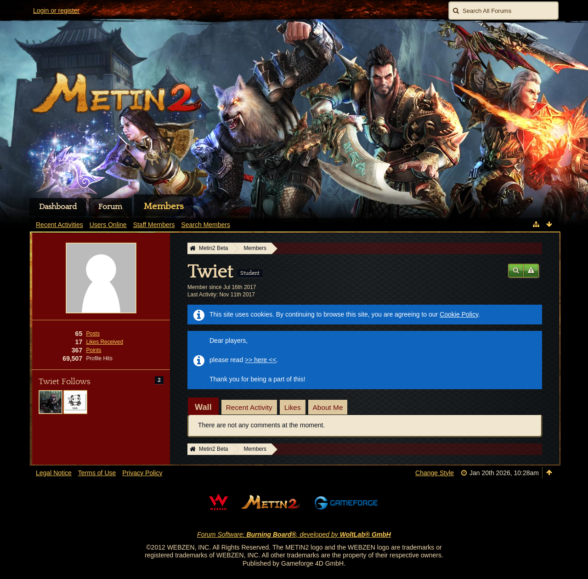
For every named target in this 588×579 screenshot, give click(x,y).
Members (164, 206)
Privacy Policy (142, 473)
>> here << (261, 359)
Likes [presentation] (292, 407)
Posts (93, 333)
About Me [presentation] (328, 407)
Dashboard (58, 206)
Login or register (56, 10)
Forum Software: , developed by (294, 534)
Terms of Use (97, 473)
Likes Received (104, 342)
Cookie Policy (459, 314)
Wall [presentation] (203, 407)
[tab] (203, 407)
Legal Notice (54, 473)
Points (93, 350)
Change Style (434, 473)
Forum (110, 206)
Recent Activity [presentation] (249, 407)
